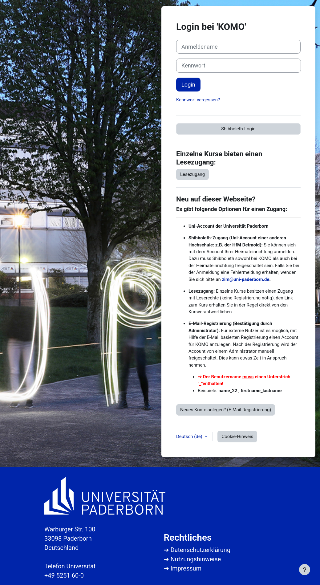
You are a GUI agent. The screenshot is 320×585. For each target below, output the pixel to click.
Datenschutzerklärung (200, 550)
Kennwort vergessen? (198, 100)
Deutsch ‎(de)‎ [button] (189, 436)
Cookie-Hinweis (237, 436)
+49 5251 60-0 (64, 575)
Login (188, 84)
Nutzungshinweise (195, 559)
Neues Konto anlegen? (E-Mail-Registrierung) (225, 409)
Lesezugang (192, 174)
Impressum (185, 568)
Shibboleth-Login (238, 129)
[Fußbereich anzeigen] (304, 569)
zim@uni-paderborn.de (245, 279)
